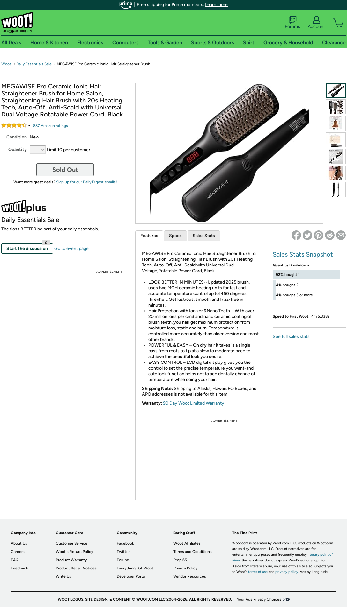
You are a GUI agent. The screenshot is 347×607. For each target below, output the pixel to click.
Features (149, 235)
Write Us (63, 576)
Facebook (125, 543)
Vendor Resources (190, 576)
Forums (292, 22)
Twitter (123, 551)
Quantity (17, 149)
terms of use (258, 572)
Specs (175, 235)
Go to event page (71, 248)
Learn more (216, 4)
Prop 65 (180, 560)
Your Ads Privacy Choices (259, 599)
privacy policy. (287, 572)
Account (316, 22)
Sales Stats (204, 235)
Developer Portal (131, 576)
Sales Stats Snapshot (303, 254)
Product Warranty (71, 560)
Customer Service (71, 543)
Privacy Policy (185, 568)
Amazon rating (50, 126)
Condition (16, 137)
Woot (6, 64)
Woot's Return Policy (74, 551)
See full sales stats (291, 336)
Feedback (19, 568)
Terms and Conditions (193, 551)
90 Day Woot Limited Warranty (193, 403)
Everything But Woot (135, 568)
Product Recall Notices (76, 568)
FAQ (14, 560)
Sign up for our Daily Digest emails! (86, 182)
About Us (19, 543)
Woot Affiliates (187, 543)
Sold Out (65, 169)
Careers (18, 551)
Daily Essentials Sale (34, 64)
